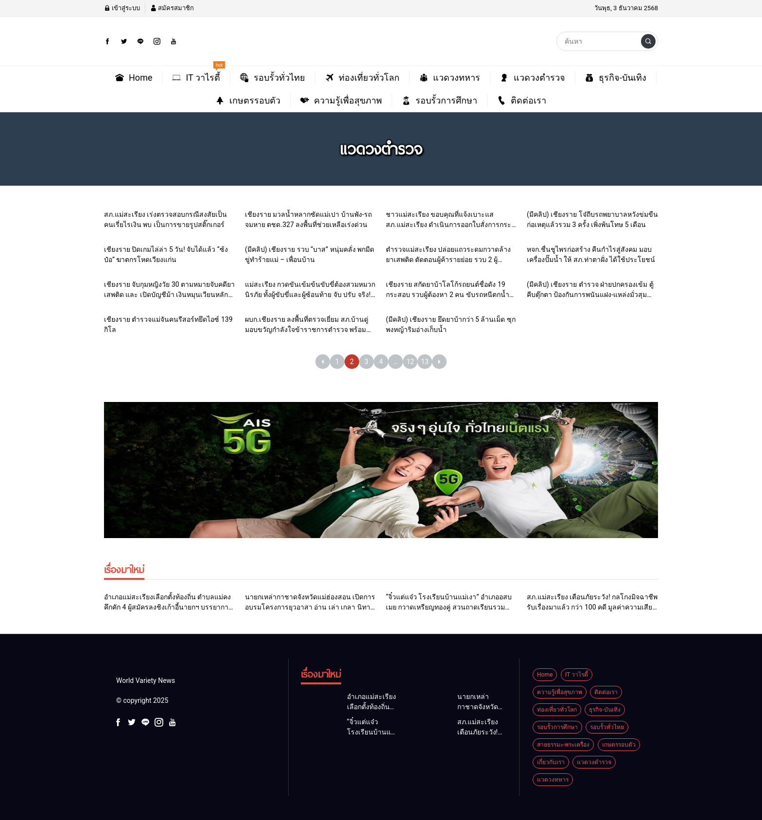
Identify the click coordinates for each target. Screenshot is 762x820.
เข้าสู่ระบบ (122, 8)
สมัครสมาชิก (172, 8)
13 (425, 362)
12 (410, 362)
